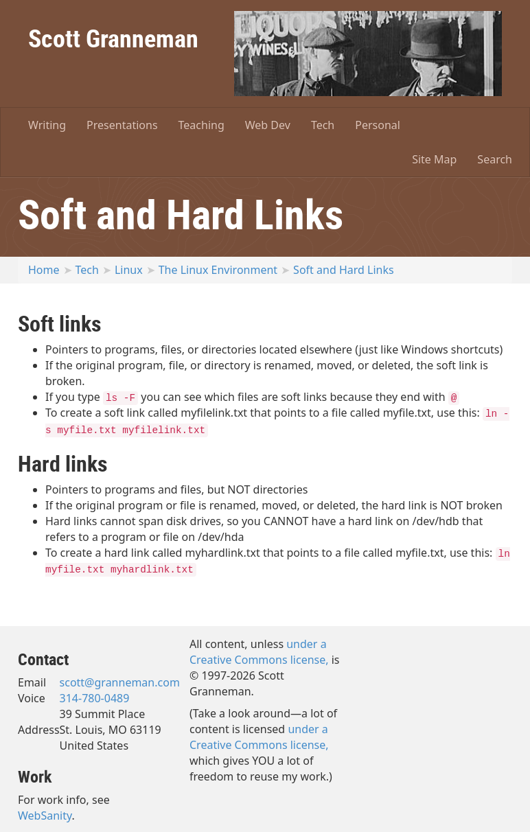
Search (494, 159)
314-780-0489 (95, 698)
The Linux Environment (218, 269)
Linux (129, 269)
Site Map (434, 159)
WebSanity (45, 815)
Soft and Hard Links (343, 269)
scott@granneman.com (120, 682)
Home (44, 269)
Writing (47, 124)
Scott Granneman (113, 37)
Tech (322, 124)
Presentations (122, 124)
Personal (377, 124)
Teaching (201, 124)
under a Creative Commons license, (259, 651)
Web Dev (267, 124)
